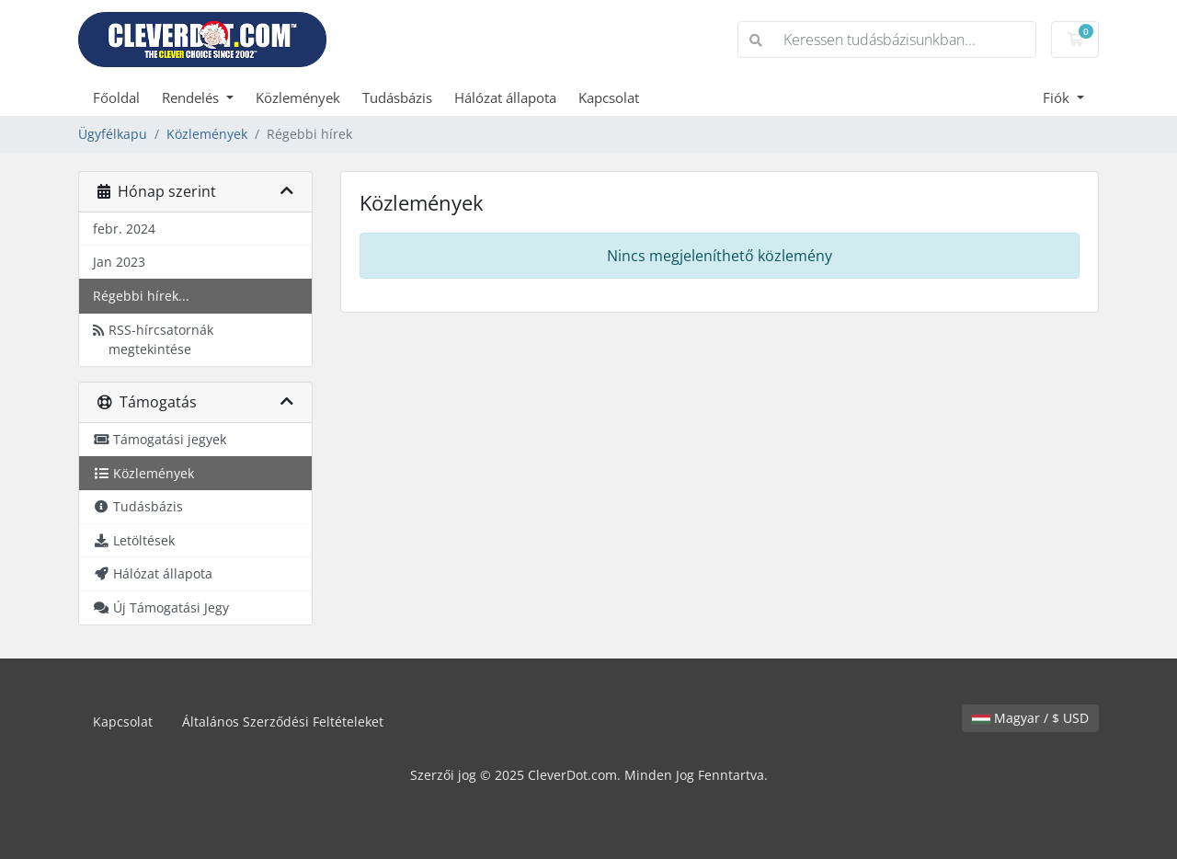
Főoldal (116, 97)
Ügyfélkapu (112, 134)
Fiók (1058, 97)
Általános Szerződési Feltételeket (282, 721)
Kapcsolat (608, 97)
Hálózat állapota (505, 97)
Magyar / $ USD (1030, 718)
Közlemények (298, 97)
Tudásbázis (397, 97)
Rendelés (192, 97)
